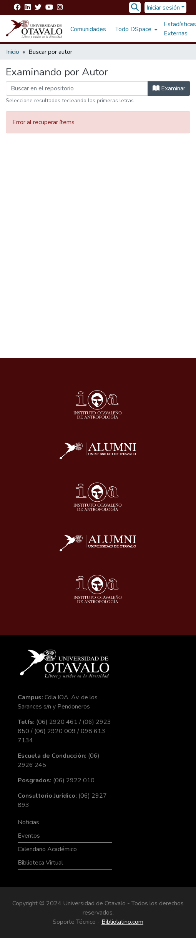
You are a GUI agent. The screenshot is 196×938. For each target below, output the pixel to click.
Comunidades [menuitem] (88, 29)
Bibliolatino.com (122, 922)
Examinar (169, 88)
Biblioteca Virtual (40, 862)
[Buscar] (135, 7)
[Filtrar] (77, 88)
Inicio (12, 52)
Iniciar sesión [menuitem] (163, 7)
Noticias (28, 822)
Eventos (29, 836)
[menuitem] (136, 29)
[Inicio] (34, 29)
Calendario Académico (47, 849)
